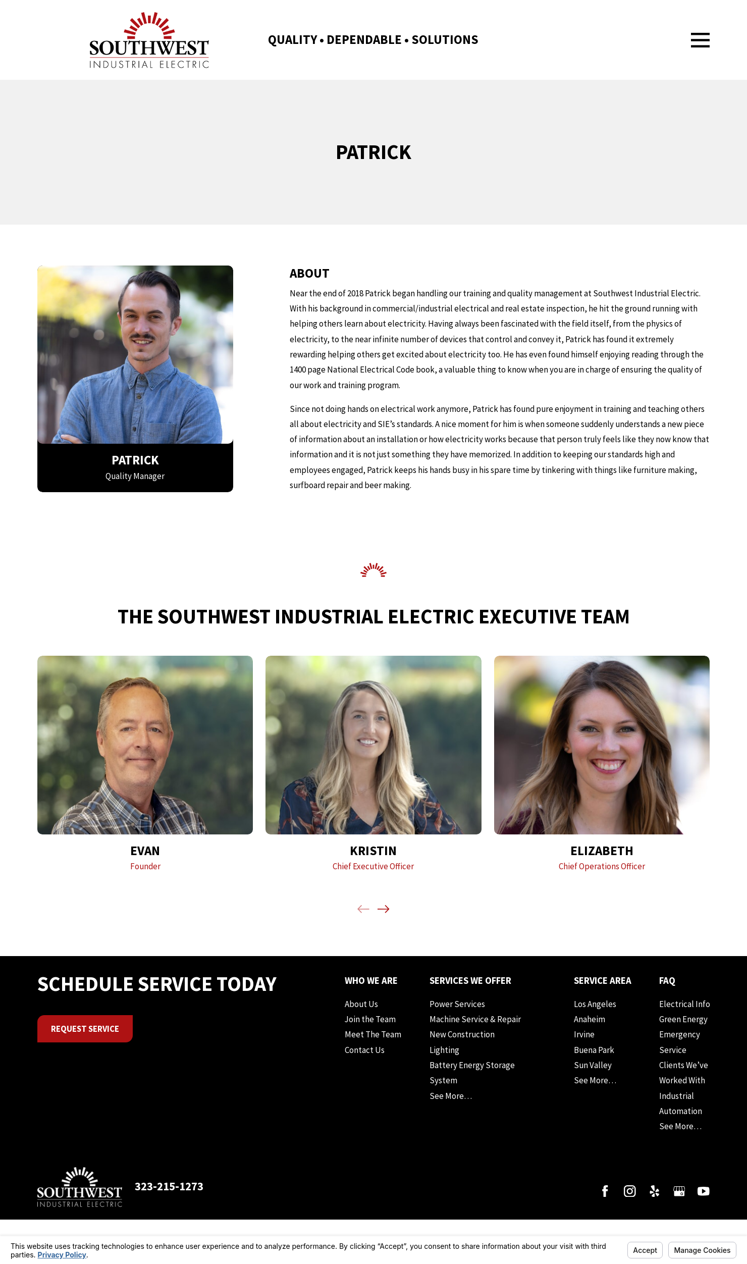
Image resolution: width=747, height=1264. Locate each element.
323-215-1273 (169, 1186)
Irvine (584, 1034)
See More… (451, 1095)
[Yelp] (655, 1191)
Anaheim (589, 1019)
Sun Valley (593, 1065)
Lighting (444, 1050)
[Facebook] (605, 1191)
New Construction (462, 1034)
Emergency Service (679, 1042)
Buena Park (594, 1050)
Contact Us (365, 1050)
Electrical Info (684, 1004)
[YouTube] (704, 1191)
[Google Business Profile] (679, 1191)
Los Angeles (595, 1004)
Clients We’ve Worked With (683, 1073)
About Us (361, 1004)
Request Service (85, 1028)
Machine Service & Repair (475, 1019)
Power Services (457, 1004)
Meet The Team (373, 1034)
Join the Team (370, 1019)
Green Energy (683, 1019)
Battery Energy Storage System (472, 1073)
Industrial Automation (680, 1103)
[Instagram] (630, 1191)
